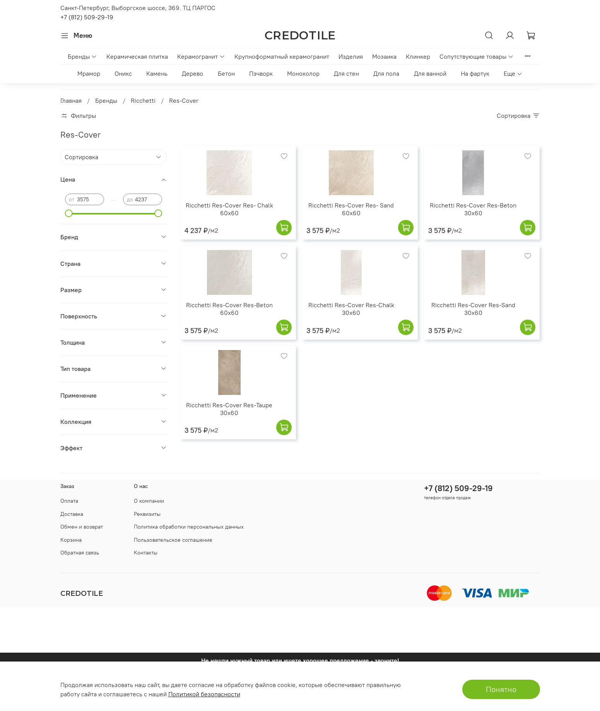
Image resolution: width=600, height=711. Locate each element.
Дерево (192, 73)
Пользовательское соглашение (173, 539)
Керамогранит (201, 56)
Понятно (501, 689)
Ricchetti (143, 100)
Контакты (145, 552)
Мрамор (88, 73)
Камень (157, 73)
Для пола (386, 73)
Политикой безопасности (204, 694)
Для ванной (430, 73)
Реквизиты (147, 513)
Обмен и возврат (81, 526)
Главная (71, 100)
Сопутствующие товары (476, 56)
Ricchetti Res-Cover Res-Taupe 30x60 (229, 409)
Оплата (69, 500)
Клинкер (418, 56)
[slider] (69, 213)
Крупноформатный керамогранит (281, 56)
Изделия (350, 56)
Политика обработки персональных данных (189, 526)
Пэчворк (261, 73)
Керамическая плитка (137, 56)
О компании (149, 500)
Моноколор (303, 73)
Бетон (226, 73)
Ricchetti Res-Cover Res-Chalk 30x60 (351, 308)
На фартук (475, 73)
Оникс (123, 73)
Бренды (82, 56)
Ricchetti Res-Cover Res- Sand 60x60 (351, 209)
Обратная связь (79, 552)
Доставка (71, 513)
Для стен (346, 73)
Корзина (71, 539)
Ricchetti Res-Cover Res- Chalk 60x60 (229, 209)
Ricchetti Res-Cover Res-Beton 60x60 (229, 308)
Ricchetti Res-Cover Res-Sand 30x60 (473, 308)
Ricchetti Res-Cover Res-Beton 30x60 (473, 209)
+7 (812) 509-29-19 (86, 17)
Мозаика (384, 56)
